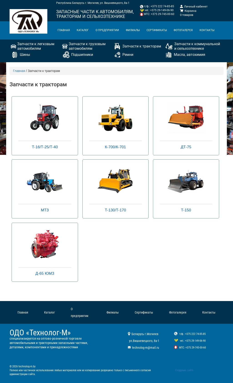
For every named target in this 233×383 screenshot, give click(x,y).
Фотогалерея (183, 30)
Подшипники (82, 54)
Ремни (127, 54)
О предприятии (107, 30)
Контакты (207, 30)
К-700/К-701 (115, 147)
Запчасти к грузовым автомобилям (87, 46)
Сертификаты (157, 30)
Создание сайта (184, 370)
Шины (25, 54)
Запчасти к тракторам (141, 46)
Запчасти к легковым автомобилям (35, 46)
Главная (64, 30)
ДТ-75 (186, 147)
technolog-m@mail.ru (145, 347)
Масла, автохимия (189, 54)
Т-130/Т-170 (115, 210)
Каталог (83, 30)
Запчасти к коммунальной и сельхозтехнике (197, 46)
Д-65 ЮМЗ (44, 273)
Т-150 (186, 210)
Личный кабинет (194, 6)
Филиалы (133, 30)
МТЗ (45, 210)
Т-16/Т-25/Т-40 (45, 147)
